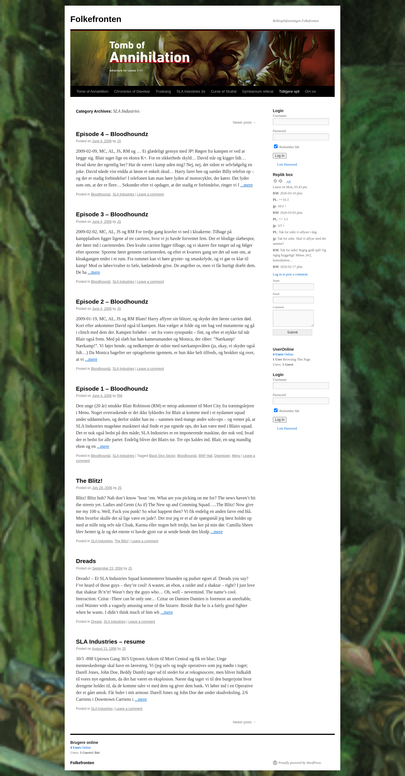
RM (119, 396)
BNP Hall (205, 456)
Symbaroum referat (257, 91)
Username (280, 116)
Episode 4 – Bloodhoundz (112, 134)
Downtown (222, 456)
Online (283, 354)
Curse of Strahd (224, 91)
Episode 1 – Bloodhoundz (112, 388)
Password (279, 131)
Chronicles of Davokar (132, 91)
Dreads (86, 561)
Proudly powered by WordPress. (300, 763)
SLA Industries (123, 194)
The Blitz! (89, 480)
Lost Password (287, 164)
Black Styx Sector (162, 456)
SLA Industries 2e (191, 91)
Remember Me (287, 147)
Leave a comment (150, 194)
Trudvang (163, 91)
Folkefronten (96, 19)
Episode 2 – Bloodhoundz (112, 301)
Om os (310, 91)
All (288, 182)
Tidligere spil (289, 91)
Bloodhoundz (101, 194)
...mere (246, 185)
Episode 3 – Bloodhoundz (112, 214)
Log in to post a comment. (290, 274)
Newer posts (244, 122)
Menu (236, 456)
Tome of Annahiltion (92, 91)
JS (119, 141)
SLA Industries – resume (110, 641)
